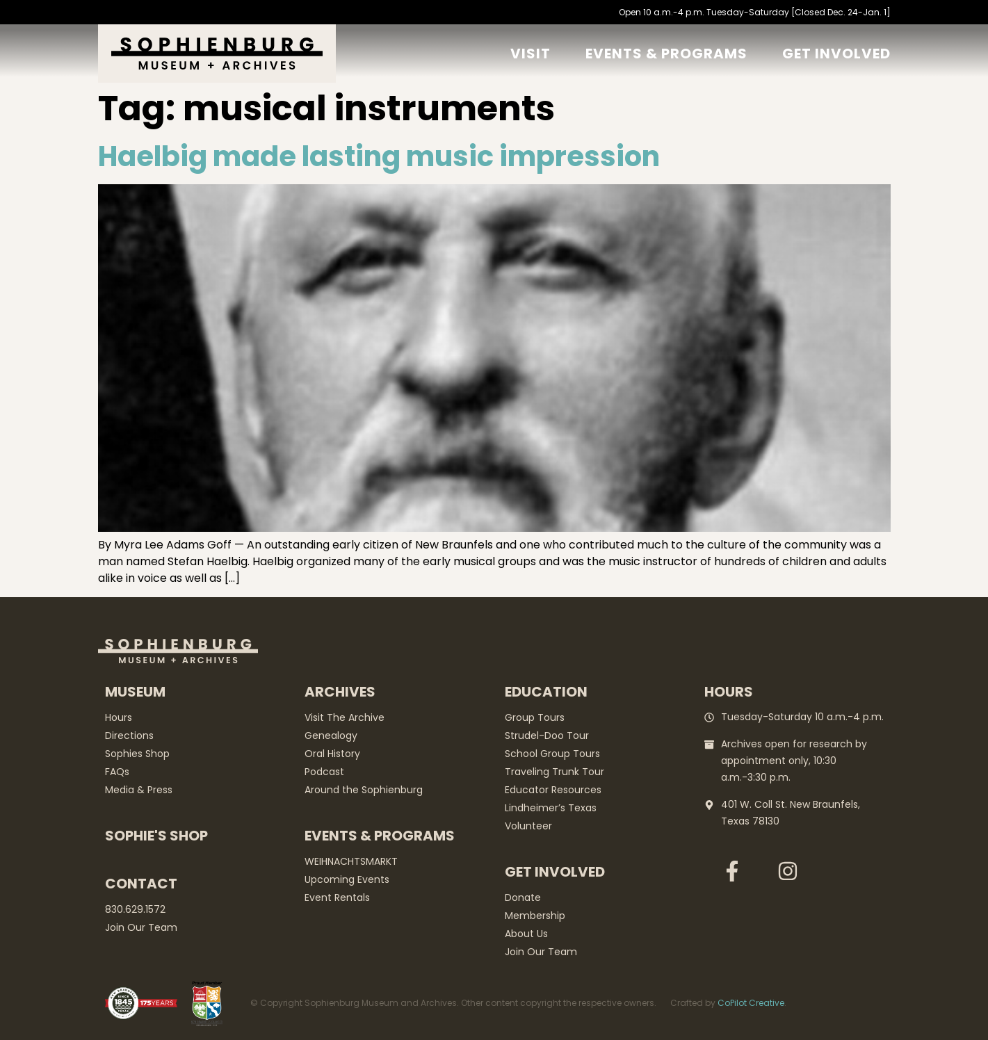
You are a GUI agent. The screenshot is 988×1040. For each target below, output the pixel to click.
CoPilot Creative (751, 1003)
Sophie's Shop (156, 835)
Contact (141, 883)
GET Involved (836, 53)
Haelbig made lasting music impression (379, 156)
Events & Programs (666, 53)
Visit (530, 53)
